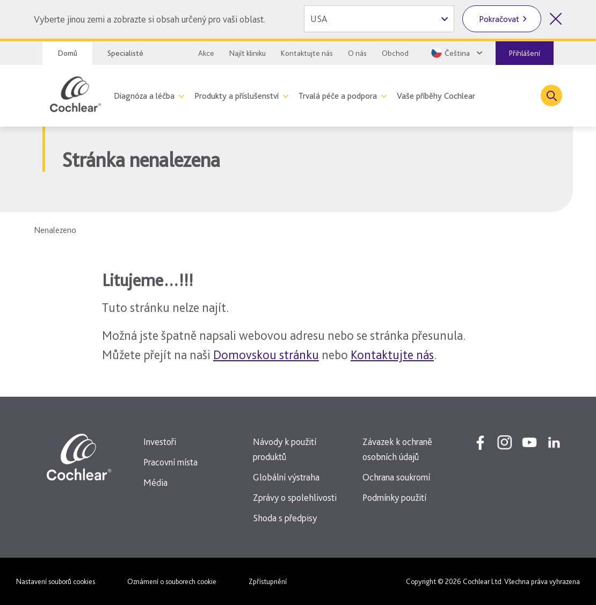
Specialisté (125, 53)
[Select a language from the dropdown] (456, 52)
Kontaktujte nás (307, 53)
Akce (206, 53)
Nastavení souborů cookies (55, 581)
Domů (67, 53)
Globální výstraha (286, 477)
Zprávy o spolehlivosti (295, 497)
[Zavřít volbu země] (555, 18)
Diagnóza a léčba (144, 96)
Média (155, 482)
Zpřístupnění (268, 581)
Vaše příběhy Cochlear (436, 96)
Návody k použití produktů (284, 449)
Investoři (159, 441)
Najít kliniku (247, 53)
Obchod (395, 53)
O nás (357, 53)
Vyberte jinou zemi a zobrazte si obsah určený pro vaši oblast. (149, 19)
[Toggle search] (551, 95)
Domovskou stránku (266, 354)
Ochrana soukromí (396, 477)
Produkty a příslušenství (236, 96)
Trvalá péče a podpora (338, 96)
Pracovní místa (170, 462)
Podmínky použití (394, 497)
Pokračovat (499, 19)
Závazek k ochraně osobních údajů (397, 449)
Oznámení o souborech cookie (171, 581)
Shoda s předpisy (285, 517)
